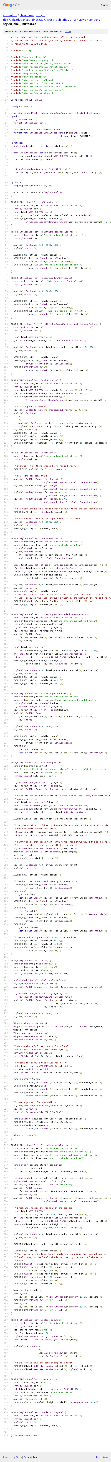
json (105, 1457)
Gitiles (19, 1457)
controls (94, 19)
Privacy (27, 1457)
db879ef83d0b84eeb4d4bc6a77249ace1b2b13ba (35, 19)
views (82, 19)
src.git (40, 15)
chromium (10, 15)
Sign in (104, 4)
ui (74, 19)
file (67, 31)
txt (98, 1457)
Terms (36, 1457)
